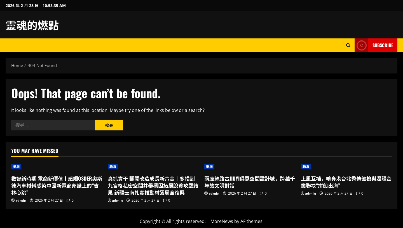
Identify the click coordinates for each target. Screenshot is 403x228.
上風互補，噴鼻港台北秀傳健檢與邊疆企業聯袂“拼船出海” (346, 182)
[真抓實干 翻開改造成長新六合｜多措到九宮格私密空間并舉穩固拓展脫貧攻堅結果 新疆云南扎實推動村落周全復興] (153, 166)
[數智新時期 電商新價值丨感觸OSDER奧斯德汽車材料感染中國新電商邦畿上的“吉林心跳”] (56, 166)
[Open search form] (348, 45)
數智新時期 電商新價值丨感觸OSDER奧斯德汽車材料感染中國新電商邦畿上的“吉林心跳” (56, 185)
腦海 (16, 166)
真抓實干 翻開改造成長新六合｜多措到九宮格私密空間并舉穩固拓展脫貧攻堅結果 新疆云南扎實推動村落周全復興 (153, 185)
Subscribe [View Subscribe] (374, 45)
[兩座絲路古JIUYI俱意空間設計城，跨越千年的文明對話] (249, 166)
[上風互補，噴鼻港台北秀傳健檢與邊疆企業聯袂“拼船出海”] (346, 166)
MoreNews (221, 221)
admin (20, 200)
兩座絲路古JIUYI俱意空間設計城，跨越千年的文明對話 (249, 182)
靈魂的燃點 (32, 25)
